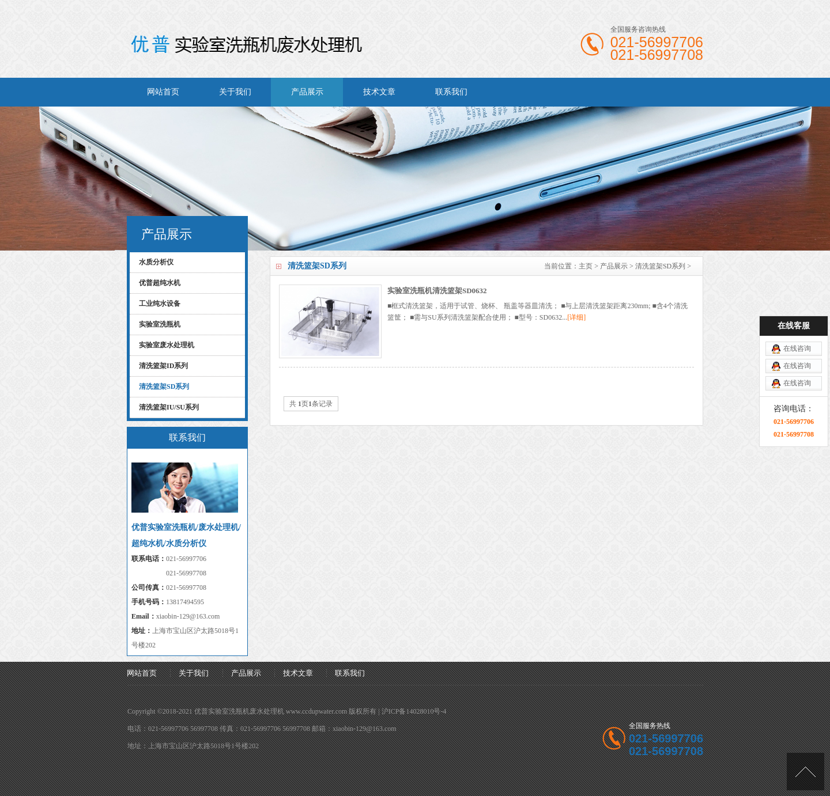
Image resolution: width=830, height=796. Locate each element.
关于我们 (235, 92)
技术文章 (379, 92)
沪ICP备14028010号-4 (414, 711)
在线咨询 (797, 329)
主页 (586, 266)
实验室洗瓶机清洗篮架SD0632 (437, 290)
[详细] (576, 317)
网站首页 (163, 92)
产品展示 (307, 92)
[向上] (805, 771)
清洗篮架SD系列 (660, 266)
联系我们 (451, 92)
